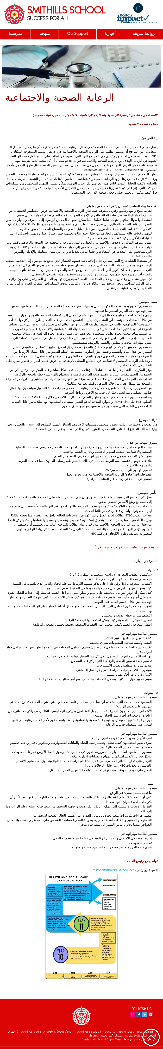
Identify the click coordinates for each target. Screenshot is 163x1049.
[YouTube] (151, 1014)
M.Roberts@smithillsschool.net (113, 870)
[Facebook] (138, 1014)
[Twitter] (144, 1014)
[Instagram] (132, 1014)
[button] (15, 34)
